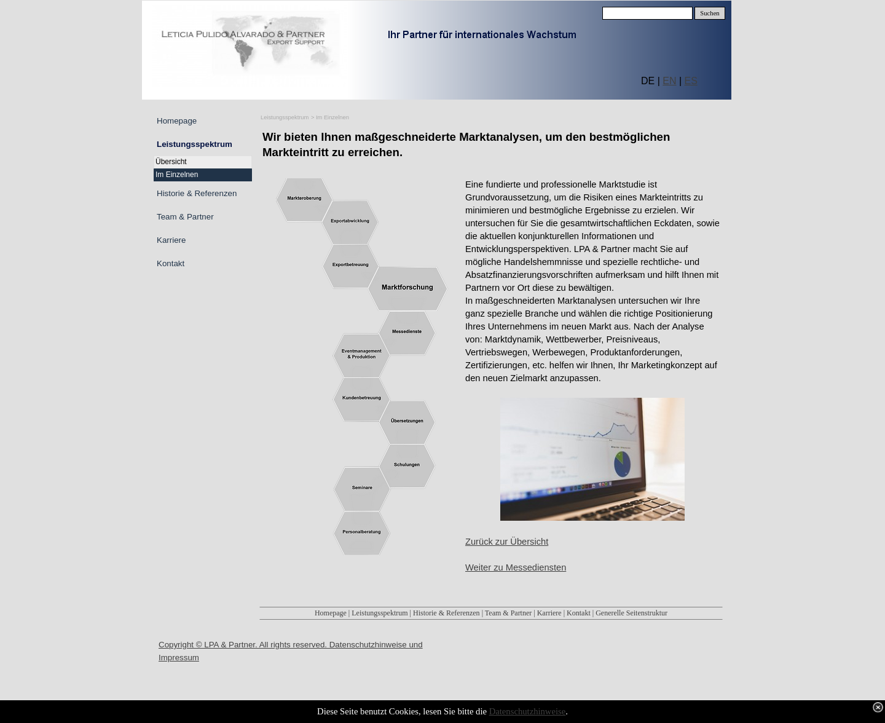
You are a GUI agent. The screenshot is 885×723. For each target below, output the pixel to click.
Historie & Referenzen (446, 613)
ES (691, 81)
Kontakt (579, 613)
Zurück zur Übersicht (506, 542)
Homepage (331, 613)
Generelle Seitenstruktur (631, 613)
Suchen (709, 13)
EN (669, 81)
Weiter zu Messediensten (515, 567)
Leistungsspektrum (285, 117)
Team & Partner (508, 613)
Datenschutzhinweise (527, 711)
